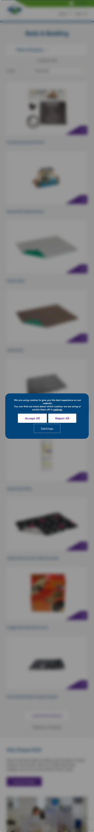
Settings (47, 428)
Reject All (62, 418)
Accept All (32, 418)
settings (58, 409)
